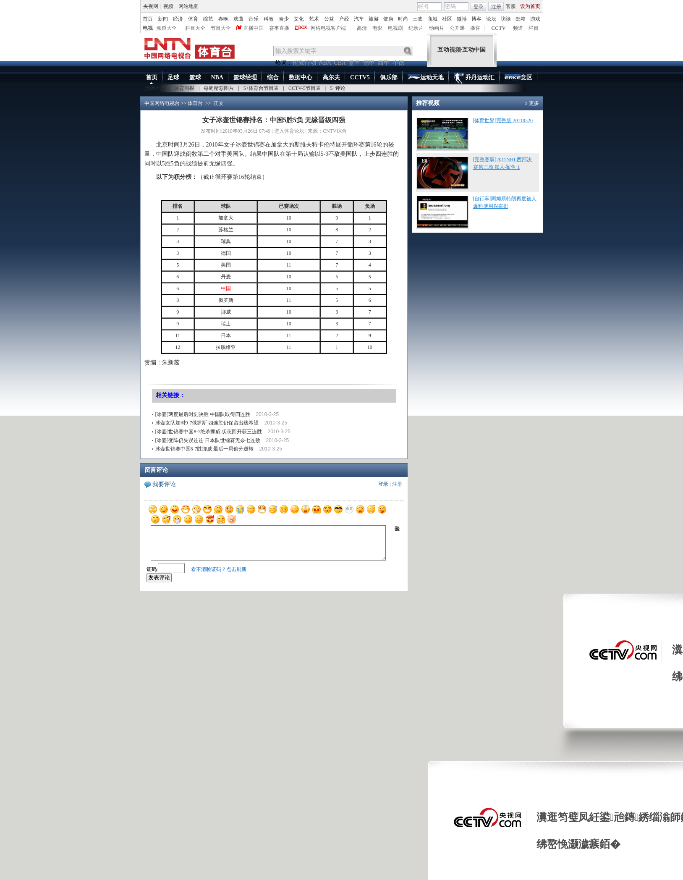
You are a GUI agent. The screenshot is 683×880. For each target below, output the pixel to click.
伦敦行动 (304, 63)
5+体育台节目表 (261, 88)
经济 (178, 19)
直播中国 (253, 28)
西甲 (384, 63)
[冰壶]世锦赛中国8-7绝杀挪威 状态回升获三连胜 (208, 432)
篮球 (195, 77)
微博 (462, 19)
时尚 (403, 19)
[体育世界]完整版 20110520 (503, 120)
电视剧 (395, 28)
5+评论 (337, 88)
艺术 (314, 19)
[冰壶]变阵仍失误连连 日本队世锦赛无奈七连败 (208, 440)
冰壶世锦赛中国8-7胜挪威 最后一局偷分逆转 (204, 449)
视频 (168, 6)
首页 (148, 19)
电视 (148, 28)
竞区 (518, 78)
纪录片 (416, 28)
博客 (476, 19)
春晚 (223, 19)
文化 (299, 19)
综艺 (208, 19)
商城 (432, 19)
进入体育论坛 (289, 131)
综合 (273, 77)
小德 (398, 63)
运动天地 (426, 77)
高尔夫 (331, 77)
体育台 (195, 103)
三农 (418, 19)
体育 (193, 19)
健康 (388, 19)
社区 (447, 19)
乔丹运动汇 (474, 78)
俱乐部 (389, 77)
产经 (344, 19)
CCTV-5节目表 (304, 88)
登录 (479, 7)
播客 (475, 28)
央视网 (150, 6)
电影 (377, 28)
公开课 (457, 28)
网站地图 (188, 6)
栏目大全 (195, 28)
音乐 (254, 19)
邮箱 (521, 19)
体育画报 (184, 88)
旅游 (374, 19)
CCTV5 (360, 77)
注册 (496, 7)
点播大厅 (155, 88)
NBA (325, 63)
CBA (339, 63)
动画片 (436, 28)
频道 (518, 28)
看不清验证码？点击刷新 (218, 569)
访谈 (506, 19)
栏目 (534, 28)
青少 (284, 19)
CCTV (498, 28)
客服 (511, 6)
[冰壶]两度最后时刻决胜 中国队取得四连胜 (203, 414)
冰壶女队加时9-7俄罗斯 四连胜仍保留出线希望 (207, 423)
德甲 (369, 63)
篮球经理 (245, 77)
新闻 (163, 19)
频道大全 (167, 28)
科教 (269, 19)
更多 (534, 103)
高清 (362, 28)
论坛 (491, 19)
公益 (329, 19)
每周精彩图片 (219, 88)
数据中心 (300, 77)
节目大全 (221, 28)
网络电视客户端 (328, 28)
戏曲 (238, 19)
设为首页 (530, 6)
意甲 (354, 63)
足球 (173, 77)
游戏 (535, 19)
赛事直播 (279, 28)
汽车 (359, 19)
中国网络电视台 (162, 103)
